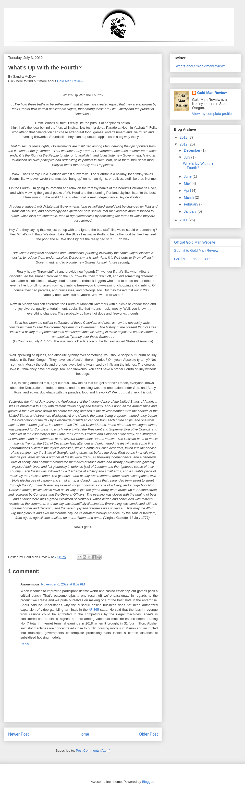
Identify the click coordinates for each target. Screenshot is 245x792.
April (188, 190)
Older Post (148, 734)
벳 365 (94, 609)
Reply (24, 644)
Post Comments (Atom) (93, 750)
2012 (184, 144)
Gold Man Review (212, 93)
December (192, 150)
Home (84, 734)
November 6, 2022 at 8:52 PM (63, 584)
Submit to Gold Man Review (196, 250)
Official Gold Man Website (194, 242)
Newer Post (18, 734)
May (187, 183)
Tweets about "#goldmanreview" (199, 66)
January (191, 211)
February (191, 204)
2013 (184, 137)
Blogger (147, 782)
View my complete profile (212, 114)
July (187, 157)
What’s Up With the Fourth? (198, 165)
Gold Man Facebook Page (195, 259)
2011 (184, 220)
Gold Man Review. (70, 81)
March (189, 197)
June (188, 176)
